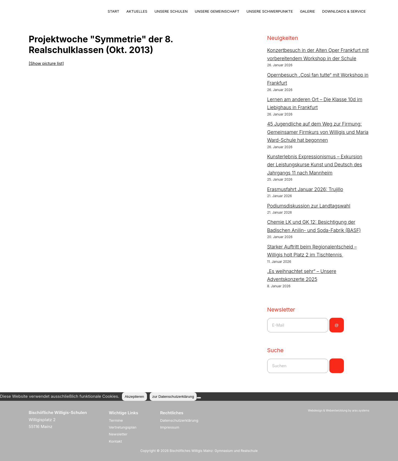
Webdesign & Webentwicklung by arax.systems (338, 410)
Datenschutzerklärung (179, 420)
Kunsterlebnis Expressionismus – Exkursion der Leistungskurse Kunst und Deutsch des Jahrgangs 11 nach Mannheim (315, 165)
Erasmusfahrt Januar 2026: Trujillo (305, 189)
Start (113, 11)
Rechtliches (171, 412)
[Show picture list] (46, 63)
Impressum (169, 427)
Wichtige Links (123, 412)
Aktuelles (136, 11)
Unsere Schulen (171, 11)
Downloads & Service (344, 11)
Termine (116, 420)
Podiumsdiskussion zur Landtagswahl (308, 206)
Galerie (307, 11)
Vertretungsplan (123, 427)
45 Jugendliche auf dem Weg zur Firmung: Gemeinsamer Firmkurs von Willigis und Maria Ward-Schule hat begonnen (318, 132)
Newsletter (118, 434)
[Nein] (199, 398)
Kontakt (115, 441)
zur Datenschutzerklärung (173, 396)
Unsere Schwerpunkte (269, 11)
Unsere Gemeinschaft (217, 11)
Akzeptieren (134, 396)
